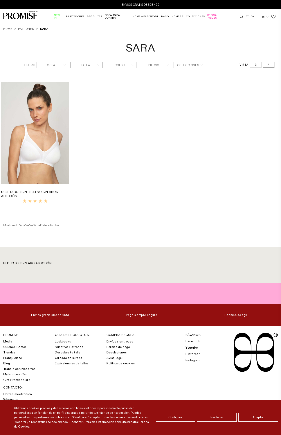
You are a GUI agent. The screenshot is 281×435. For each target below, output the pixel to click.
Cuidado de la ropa (68, 358)
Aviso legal (114, 358)
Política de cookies (120, 363)
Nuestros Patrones (69, 347)
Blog (6, 363)
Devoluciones (116, 352)
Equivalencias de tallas (71, 363)
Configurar (175, 417)
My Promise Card (16, 374)
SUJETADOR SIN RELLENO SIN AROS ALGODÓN (29, 194)
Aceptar (258, 417)
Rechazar (217, 417)
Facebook (193, 341)
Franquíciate (12, 358)
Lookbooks (63, 341)
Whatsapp (10, 399)
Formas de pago (118, 347)
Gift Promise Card (16, 380)
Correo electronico (17, 394)
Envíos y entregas (119, 341)
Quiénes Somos (15, 347)
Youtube (192, 347)
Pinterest (193, 354)
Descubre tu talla (67, 352)
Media (7, 341)
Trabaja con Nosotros (19, 369)
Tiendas (9, 352)
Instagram (193, 360)
